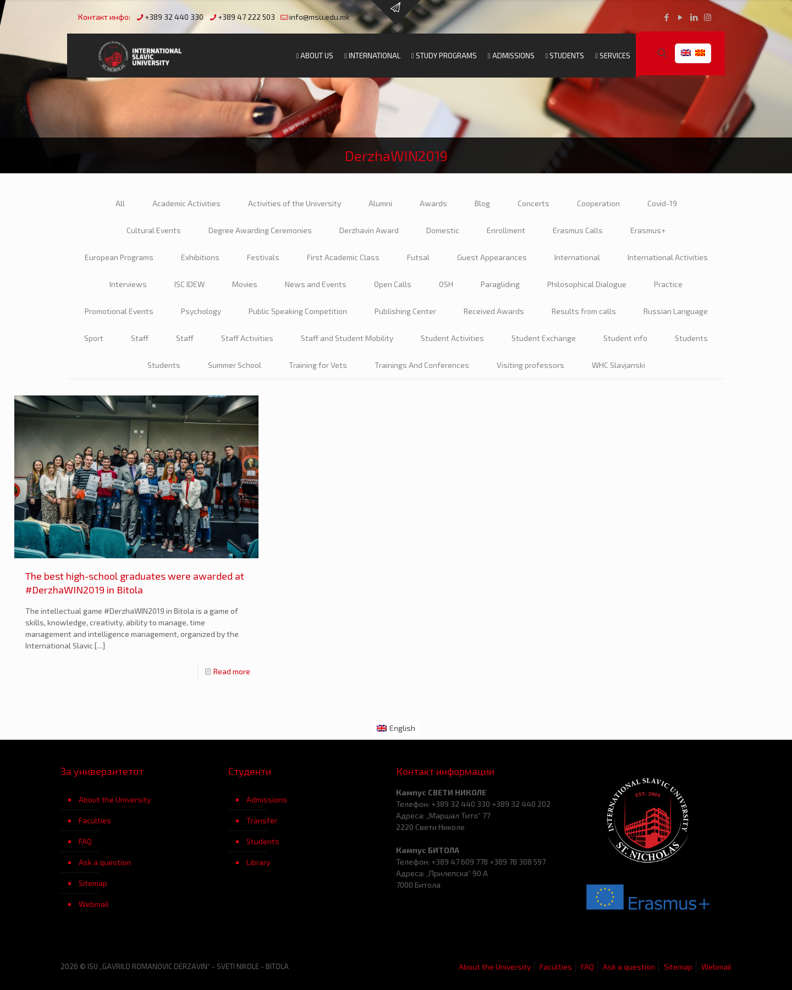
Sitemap (93, 883)
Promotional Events (119, 311)
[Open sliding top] (396, 12)
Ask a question (105, 862)
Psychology (201, 311)
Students (691, 338)
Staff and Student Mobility (347, 338)
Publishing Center (405, 311)
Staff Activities (247, 338)
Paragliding (500, 284)
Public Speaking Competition (298, 311)
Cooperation (598, 203)
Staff (139, 338)
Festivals (263, 257)
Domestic (442, 230)
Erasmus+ (648, 230)
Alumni (380, 203)
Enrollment (506, 230)
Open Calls (392, 284)
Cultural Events (154, 230)
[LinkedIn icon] (694, 17)
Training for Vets (318, 365)
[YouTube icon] (680, 17)
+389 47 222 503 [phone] (246, 16)
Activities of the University (294, 203)
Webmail (94, 904)
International (577, 257)
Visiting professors (530, 365)
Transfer (261, 820)
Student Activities (452, 338)
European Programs (119, 257)
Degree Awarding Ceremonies (260, 230)
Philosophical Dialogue (586, 284)
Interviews (128, 284)
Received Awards (494, 311)
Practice (668, 284)
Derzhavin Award (369, 230)
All (120, 203)
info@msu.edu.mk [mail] (319, 16)
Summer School (234, 365)
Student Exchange (544, 338)
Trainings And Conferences (422, 365)
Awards (433, 203)
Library (258, 862)
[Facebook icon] (666, 17)
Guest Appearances (492, 257)
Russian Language (676, 311)
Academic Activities (186, 203)
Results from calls (584, 311)
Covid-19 (662, 203)
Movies (244, 284)
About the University (115, 799)
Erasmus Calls (578, 230)
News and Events (315, 284)
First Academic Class (343, 257)
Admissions (266, 799)
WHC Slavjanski (618, 365)
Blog (482, 203)
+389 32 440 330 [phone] (174, 16)
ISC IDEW (189, 284)
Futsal (418, 257)
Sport (93, 338)
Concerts (533, 203)
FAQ (85, 841)
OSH (446, 284)
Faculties (95, 820)
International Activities (668, 257)
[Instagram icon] (707, 17)
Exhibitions (200, 257)
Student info (625, 338)
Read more (231, 671)
